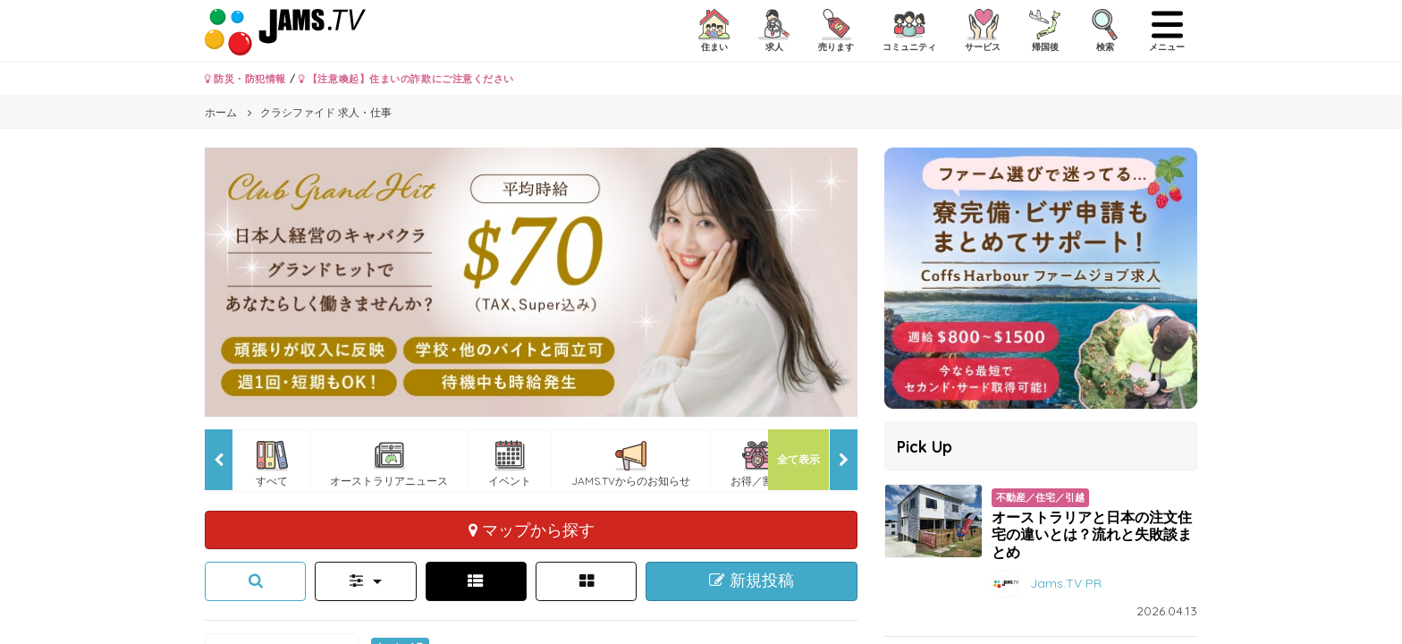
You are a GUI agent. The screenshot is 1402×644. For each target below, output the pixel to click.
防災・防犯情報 (245, 78)
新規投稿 (751, 580)
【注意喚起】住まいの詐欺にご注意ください (406, 78)
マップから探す (532, 529)
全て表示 (798, 459)
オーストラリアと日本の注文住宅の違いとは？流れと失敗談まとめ (1092, 534)
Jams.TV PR (1066, 582)
